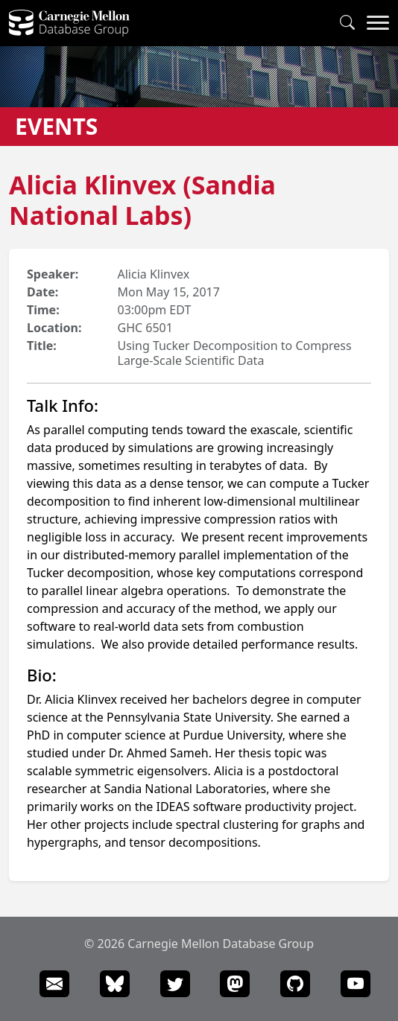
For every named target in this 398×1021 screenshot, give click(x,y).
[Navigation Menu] (378, 23)
